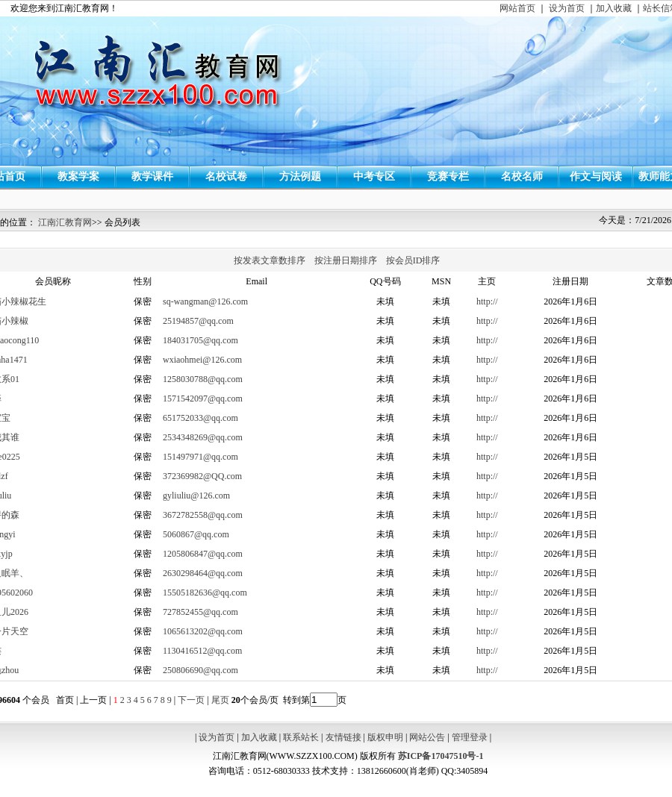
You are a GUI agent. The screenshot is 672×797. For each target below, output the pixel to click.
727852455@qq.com (200, 612)
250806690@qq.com (200, 670)
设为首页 (567, 8)
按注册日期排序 (345, 260)
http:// (487, 301)
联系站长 (301, 737)
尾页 (219, 700)
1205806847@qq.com (203, 553)
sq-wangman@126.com (205, 301)
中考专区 (374, 176)
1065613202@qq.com (203, 631)
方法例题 (300, 176)
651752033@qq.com (200, 418)
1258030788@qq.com (203, 379)
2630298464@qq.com (203, 573)
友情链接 (343, 737)
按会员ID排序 (413, 260)
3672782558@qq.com (203, 515)
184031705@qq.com (200, 340)
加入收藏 (614, 8)
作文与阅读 (596, 176)
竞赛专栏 (448, 176)
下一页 (191, 700)
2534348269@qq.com (203, 437)
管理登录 (470, 737)
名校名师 (522, 176)
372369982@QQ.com (202, 476)
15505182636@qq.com (205, 592)
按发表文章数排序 (269, 260)
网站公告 (427, 737)
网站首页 (517, 8)
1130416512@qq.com (202, 651)
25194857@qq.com (198, 321)
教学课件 (152, 176)
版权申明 (385, 737)
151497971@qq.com (200, 456)
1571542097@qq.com (203, 398)
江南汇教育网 (65, 222)
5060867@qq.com (196, 534)
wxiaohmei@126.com (202, 359)
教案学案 (78, 176)
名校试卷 (226, 176)
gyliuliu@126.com (196, 495)
